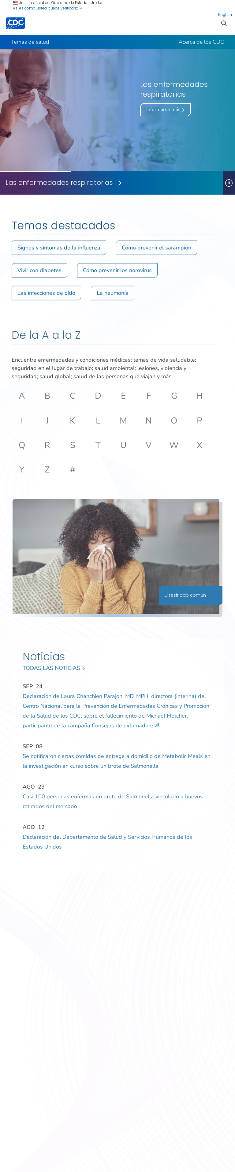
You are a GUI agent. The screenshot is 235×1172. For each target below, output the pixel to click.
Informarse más (165, 110)
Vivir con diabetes (39, 273)
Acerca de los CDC (201, 42)
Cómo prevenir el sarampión (156, 250)
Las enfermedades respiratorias (59, 182)
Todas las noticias (54, 668)
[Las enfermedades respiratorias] (111, 183)
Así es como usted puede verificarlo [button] (47, 8)
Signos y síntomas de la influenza (58, 250)
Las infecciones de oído (46, 295)
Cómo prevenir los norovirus (117, 273)
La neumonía (113, 295)
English (225, 14)
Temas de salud (30, 42)
